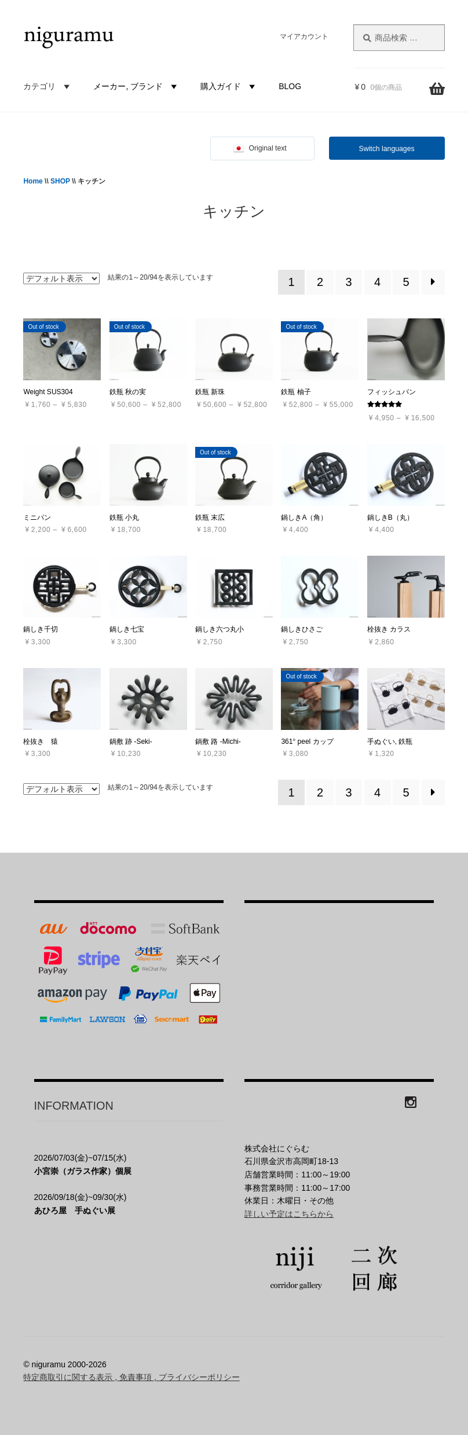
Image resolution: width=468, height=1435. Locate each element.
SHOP (60, 181)
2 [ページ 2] (320, 282)
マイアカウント (304, 36)
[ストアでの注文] (61, 278)
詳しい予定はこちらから (289, 1214)
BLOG (290, 86)
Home (32, 181)
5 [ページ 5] (406, 282)
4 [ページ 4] (377, 282)
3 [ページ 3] (349, 282)
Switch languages (387, 149)
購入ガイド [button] (229, 86)
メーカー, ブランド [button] (136, 86)
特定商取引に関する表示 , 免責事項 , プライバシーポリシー (131, 1377)
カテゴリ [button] (48, 86)
